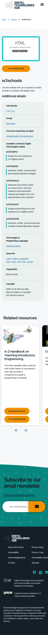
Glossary (35, 563)
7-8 (7, 111)
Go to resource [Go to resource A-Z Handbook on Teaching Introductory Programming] (16, 419)
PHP (19, 262)
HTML (13, 262)
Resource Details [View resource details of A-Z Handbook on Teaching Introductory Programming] (16, 411)
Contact (11, 563)
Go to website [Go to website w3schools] (16, 69)
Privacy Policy (38, 547)
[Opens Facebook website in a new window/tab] (34, 573)
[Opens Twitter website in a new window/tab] (40, 573)
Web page (10, 123)
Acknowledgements (16, 557)
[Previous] (16, 430)
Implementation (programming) (19, 136)
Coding (15, 258)
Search (14, 19)
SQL (24, 262)
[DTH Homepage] (20, 5)
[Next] (25, 430)
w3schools (26, 19)
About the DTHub (16, 547)
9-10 (12, 111)
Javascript (23, 258)
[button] (43, 4)
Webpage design (13, 246)
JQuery (30, 262)
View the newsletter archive (19, 495)
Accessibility (13, 552)
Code (8, 258)
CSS (8, 262)
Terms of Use (37, 552)
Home (4, 19)
